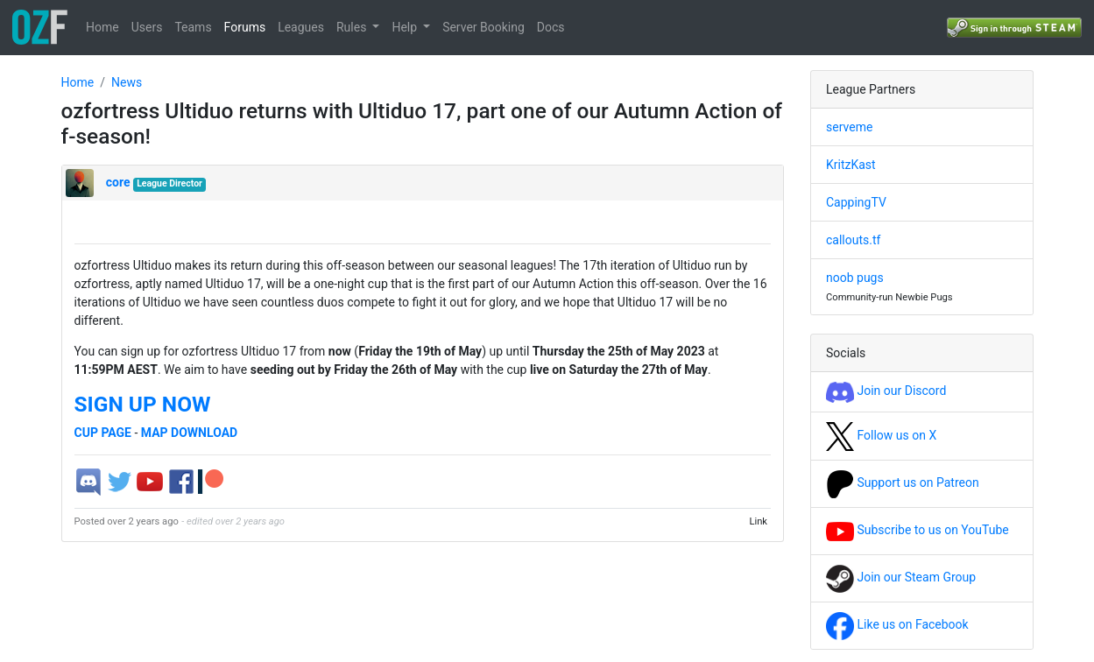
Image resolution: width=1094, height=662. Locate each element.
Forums (245, 27)
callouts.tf (853, 240)
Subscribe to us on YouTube (917, 530)
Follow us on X (881, 435)
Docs (551, 27)
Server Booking (483, 27)
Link (758, 521)
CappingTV (856, 202)
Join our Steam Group (901, 577)
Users (147, 27)
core (118, 182)
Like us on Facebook (897, 624)
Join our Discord (886, 391)
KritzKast (851, 165)
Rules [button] (353, 27)
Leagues (301, 27)
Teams (192, 27)
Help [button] (406, 27)
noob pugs (855, 278)
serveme (849, 127)
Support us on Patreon (902, 482)
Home (102, 27)
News (126, 82)
